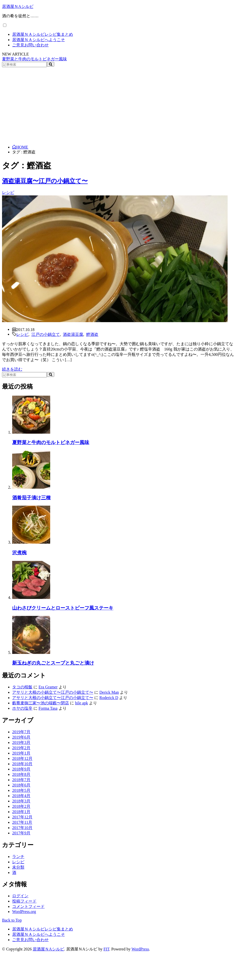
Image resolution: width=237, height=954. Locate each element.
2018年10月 (22, 764)
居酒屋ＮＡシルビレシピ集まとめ (42, 34)
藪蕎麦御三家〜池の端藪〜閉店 (40, 703)
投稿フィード (24, 901)
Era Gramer (48, 687)
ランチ (18, 856)
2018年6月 (21, 785)
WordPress (140, 949)
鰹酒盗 (92, 334)
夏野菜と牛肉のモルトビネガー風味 (34, 59)
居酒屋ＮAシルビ (17, 6)
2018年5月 (21, 790)
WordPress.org (24, 911)
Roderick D (108, 697)
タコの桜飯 (22, 687)
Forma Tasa (48, 708)
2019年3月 (21, 742)
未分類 (18, 867)
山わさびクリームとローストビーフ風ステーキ (62, 608)
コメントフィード (28, 906)
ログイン (20, 896)
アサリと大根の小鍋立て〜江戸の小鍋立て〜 (52, 692)
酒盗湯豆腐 (73, 334)
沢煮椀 (19, 552)
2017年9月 (21, 833)
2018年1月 (21, 812)
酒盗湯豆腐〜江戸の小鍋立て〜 (45, 181)
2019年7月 (21, 732)
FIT (106, 949)
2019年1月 (21, 753)
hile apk (81, 703)
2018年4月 (21, 796)
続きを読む (12, 369)
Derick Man (109, 692)
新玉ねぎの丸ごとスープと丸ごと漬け (53, 663)
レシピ (8, 192)
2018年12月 (22, 758)
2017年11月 (22, 822)
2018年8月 (21, 774)
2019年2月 (21, 748)
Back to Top (12, 920)
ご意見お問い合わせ (30, 45)
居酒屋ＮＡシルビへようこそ (38, 40)
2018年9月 (21, 769)
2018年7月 (21, 780)
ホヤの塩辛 (22, 708)
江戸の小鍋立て (45, 334)
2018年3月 (21, 801)
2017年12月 (22, 817)
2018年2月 (21, 806)
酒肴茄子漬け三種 (31, 497)
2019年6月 (21, 737)
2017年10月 (22, 827)
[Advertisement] (118, 105)
